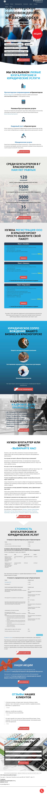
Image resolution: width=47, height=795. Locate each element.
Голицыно (21, 514)
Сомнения (25, 4)
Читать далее (39, 572)
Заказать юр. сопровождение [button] (23, 390)
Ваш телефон (7, 760)
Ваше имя (7, 752)
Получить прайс (23, 765)
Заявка (6, 6)
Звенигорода (35, 510)
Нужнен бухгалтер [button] (23, 152)
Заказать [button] (23, 258)
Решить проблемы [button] (23, 60)
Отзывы (35, 4)
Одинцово (32, 514)
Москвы (25, 510)
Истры (12, 512)
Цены (31, 4)
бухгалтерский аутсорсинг (11, 114)
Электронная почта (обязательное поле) (12, 756)
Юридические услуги (23, 142)
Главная (7, 4)
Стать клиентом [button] (23, 684)
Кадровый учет (17, 126)
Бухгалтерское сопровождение (17, 92)
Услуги (11, 4)
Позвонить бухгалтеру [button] (23, 218)
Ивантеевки (7, 512)
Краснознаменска (26, 512)
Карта (11, 6)
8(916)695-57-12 (39, 0)
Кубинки (27, 514)
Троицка (29, 510)
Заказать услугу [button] (23, 431)
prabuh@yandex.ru (39, 2)
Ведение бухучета (8, 94)
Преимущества (18, 4)
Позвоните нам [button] (8, 639)
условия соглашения (7, 769)
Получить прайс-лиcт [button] (23, 654)
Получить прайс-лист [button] (23, 518)
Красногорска (18, 512)
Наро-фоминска (14, 514)
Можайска (34, 512)
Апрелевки (7, 514)
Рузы (37, 514)
